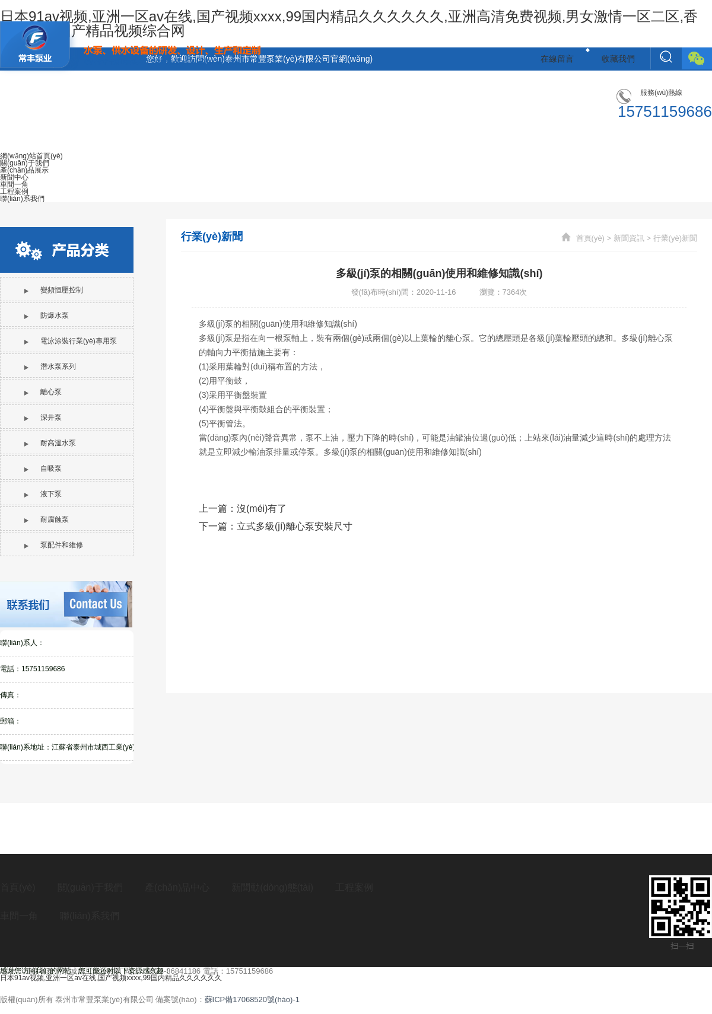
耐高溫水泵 (50, 443)
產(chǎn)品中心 (177, 887)
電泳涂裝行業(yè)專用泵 (70, 341)
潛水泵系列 (50, 366)
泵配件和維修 (53, 545)
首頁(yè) (590, 238)
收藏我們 (618, 58)
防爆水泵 (46, 315)
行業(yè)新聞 (675, 238)
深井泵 (43, 417)
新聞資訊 (629, 238)
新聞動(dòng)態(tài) (272, 887)
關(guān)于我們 (90, 887)
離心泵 (43, 392)
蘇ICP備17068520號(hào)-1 (252, 999)
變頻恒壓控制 (53, 290)
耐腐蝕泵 (46, 519)
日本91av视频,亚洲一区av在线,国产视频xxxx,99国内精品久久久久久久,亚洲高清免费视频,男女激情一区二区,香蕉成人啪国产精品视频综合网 (349, 23)
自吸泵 (43, 468)
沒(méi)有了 (262, 508)
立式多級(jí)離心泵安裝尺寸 (294, 526)
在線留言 (557, 58)
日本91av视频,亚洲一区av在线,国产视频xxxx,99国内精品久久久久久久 (111, 978)
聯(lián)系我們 (89, 916)
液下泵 (43, 494)
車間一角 (19, 916)
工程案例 (354, 887)
